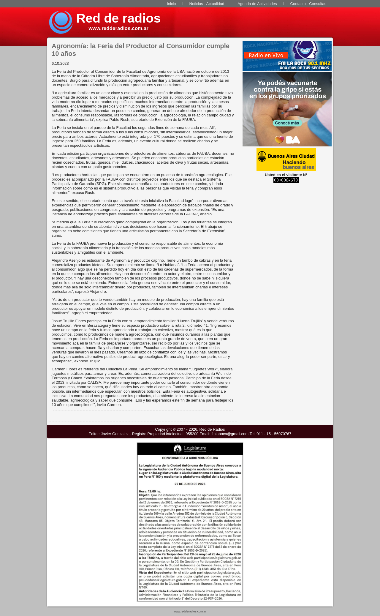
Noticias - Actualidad (206, 3)
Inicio (171, 3)
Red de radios (118, 18)
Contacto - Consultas (308, 3)
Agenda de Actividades (257, 3)
